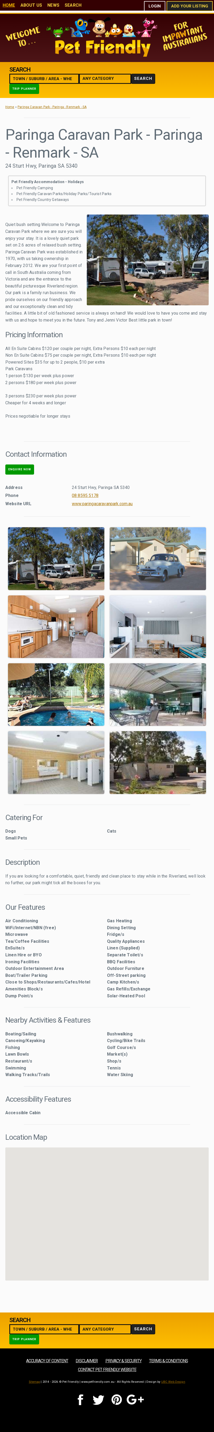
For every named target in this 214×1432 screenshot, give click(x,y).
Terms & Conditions (168, 1360)
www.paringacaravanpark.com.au (102, 503)
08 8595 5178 (85, 495)
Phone (12, 495)
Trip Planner (24, 88)
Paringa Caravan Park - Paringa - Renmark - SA (52, 107)
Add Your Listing (189, 6)
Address (14, 487)
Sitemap (34, 1382)
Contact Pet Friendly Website (107, 1369)
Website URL (18, 503)
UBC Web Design (173, 1382)
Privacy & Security (123, 1360)
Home (9, 5)
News (53, 5)
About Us (31, 5)
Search (73, 5)
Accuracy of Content (47, 1360)
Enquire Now (19, 469)
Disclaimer (87, 1360)
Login (155, 6)
